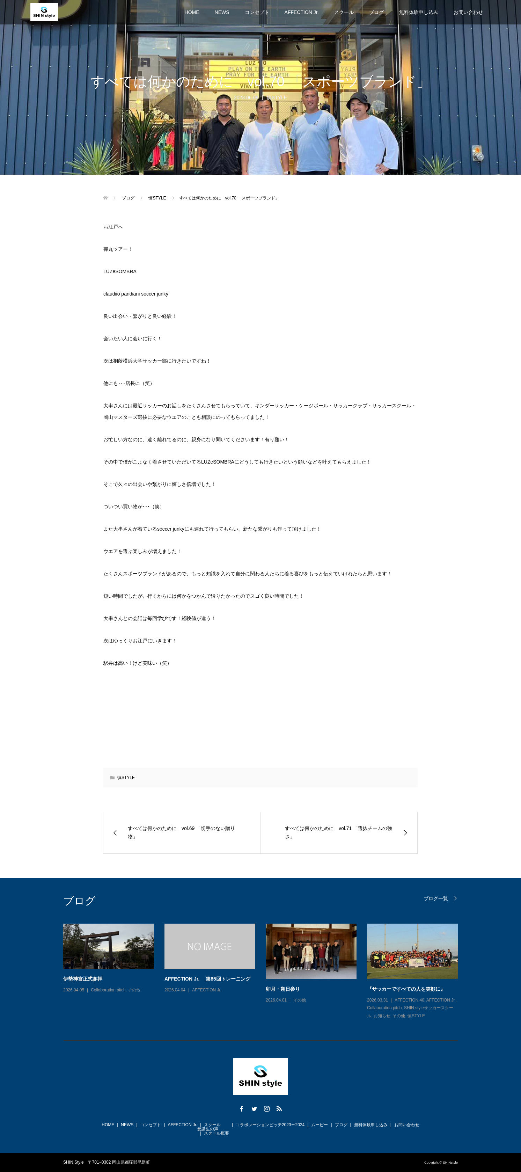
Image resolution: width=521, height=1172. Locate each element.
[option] (265, 972)
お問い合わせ (468, 12)
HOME (192, 12)
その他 (134, 990)
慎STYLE (277, 97)
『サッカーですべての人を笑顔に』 (406, 989)
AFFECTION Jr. (302, 12)
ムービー (319, 1124)
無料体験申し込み (418, 12)
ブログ (376, 12)
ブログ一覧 (436, 898)
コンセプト (257, 12)
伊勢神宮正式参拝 (82, 979)
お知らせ (382, 1015)
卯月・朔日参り (283, 989)
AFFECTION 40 (409, 1000)
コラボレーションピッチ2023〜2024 (270, 1124)
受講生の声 (207, 1129)
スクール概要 (216, 1133)
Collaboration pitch (108, 990)
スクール (344, 12)
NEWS (222, 12)
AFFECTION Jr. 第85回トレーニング (207, 979)
